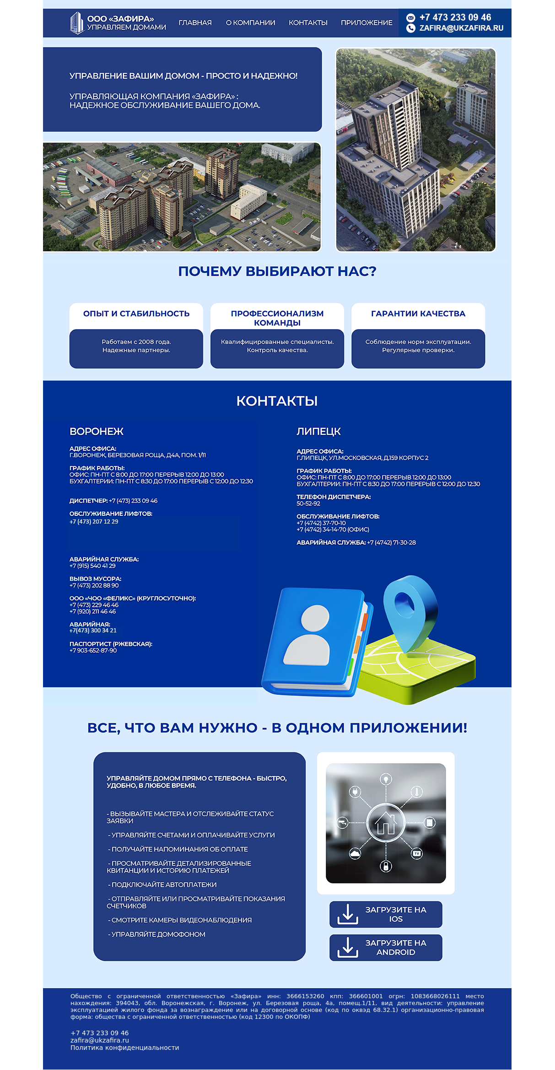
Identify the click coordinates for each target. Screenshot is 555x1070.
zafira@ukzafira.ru (99, 1040)
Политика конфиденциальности (124, 1047)
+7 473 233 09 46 (99, 1033)
